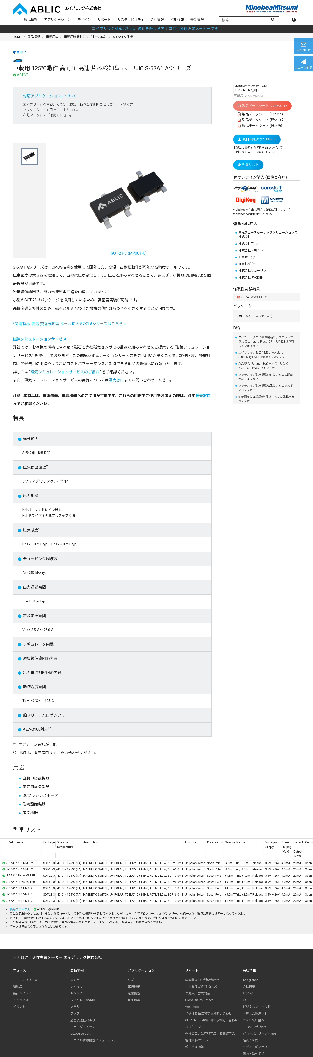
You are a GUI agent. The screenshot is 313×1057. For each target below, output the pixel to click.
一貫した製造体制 (255, 1013)
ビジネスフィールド (257, 1007)
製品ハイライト (24, 993)
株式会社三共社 (249, 243)
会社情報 (157, 19)
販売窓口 (116, 380)
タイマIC (76, 986)
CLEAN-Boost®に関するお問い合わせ (211, 1020)
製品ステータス (20, 909)
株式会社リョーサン (252, 270)
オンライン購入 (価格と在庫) (262, 177)
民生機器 (134, 1000)
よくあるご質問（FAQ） (202, 986)
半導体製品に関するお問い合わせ (208, 1013)
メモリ (75, 1007)
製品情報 (31, 19)
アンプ (74, 1013)
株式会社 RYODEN (250, 277)
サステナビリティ (130, 19)
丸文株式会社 (247, 264)
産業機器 (134, 993)
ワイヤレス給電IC (82, 1000)
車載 (131, 980)
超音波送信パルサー (84, 1020)
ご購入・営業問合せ (199, 993)
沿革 (246, 1000)
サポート (104, 19)
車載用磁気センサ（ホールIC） (85, 37)
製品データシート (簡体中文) (261, 120)
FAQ (236, 328)
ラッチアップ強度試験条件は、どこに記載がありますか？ (265, 377)
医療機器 (134, 986)
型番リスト (248, 165)
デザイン (84, 19)
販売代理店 (247, 223)
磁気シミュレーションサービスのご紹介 (64, 372)
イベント (19, 1007)
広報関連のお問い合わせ (202, 980)
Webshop (192, 1007)
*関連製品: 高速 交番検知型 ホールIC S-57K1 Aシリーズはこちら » (69, 323)
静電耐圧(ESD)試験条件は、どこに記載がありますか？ (266, 399)
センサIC (76, 993)
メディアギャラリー (256, 1047)
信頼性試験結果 (246, 289)
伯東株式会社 (247, 257)
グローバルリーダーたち (260, 1033)
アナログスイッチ (82, 1027)
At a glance (250, 980)
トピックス (20, 1000)
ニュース (19, 970)
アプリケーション (57, 19)
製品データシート (262, 106)
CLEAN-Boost (80, 1034)
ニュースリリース (25, 980)
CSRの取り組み (253, 1020)
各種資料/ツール (196, 1040)
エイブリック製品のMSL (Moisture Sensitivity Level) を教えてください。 (261, 355)
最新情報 (197, 19)
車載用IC (52, 37)
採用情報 (177, 19)
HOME (17, 37)
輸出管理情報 (194, 1047)
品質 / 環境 (250, 1040)
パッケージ (242, 306)
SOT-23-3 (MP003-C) (254, 316)
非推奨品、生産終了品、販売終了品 (210, 1033)
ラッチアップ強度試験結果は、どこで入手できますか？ (265, 388)
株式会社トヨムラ (250, 250)
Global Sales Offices (199, 1000)
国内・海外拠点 (253, 1054)
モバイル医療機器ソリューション (93, 1040)
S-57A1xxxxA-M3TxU (252, 297)
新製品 (17, 986)
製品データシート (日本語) (260, 126)
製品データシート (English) (260, 114)
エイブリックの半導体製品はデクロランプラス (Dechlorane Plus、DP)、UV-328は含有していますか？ (266, 342)
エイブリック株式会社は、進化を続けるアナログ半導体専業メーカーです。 (156, 28)
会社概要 (249, 986)
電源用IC (76, 980)
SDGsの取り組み (254, 1027)
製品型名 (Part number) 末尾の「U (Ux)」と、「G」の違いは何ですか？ (264, 366)
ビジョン (249, 993)
